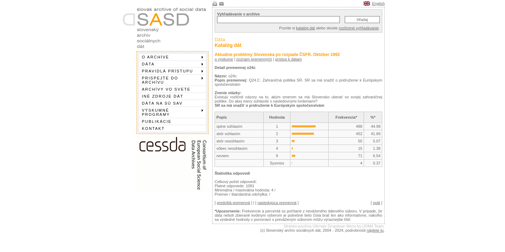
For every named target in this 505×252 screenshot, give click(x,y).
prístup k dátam (288, 59)
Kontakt (153, 128)
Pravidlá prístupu (172, 71)
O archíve (172, 57)
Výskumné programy (172, 112)
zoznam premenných (254, 59)
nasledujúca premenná (276, 203)
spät (376, 203)
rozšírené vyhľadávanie (359, 28)
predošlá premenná (233, 203)
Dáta (172, 64)
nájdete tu (375, 230)
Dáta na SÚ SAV (162, 103)
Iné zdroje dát (162, 96)
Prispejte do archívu (172, 80)
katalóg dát (305, 28)
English (378, 3)
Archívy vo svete (166, 89)
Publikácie (157, 121)
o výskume (224, 59)
